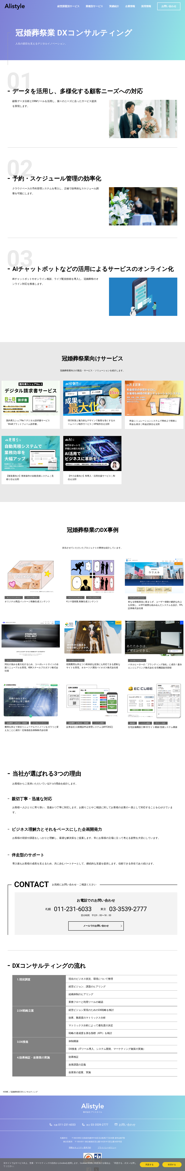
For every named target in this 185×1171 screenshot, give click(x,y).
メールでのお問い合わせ (96, 925)
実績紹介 (114, 6)
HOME (5, 1092)
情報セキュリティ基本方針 (80, 1147)
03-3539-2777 (97, 1124)
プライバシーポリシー (107, 1147)
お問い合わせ (168, 6)
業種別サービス (94, 6)
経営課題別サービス (68, 6)
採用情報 (146, 6)
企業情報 (130, 6)
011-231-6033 (65, 1124)
